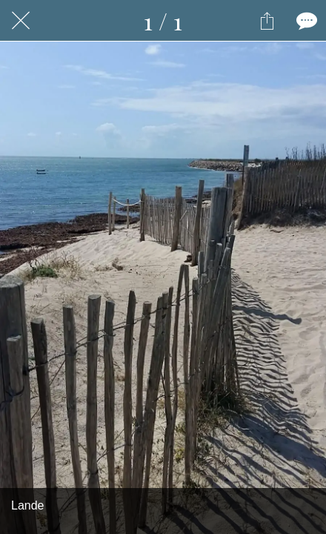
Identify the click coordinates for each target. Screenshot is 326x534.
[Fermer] (21, 21)
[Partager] (267, 21)
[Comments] (305, 21)
